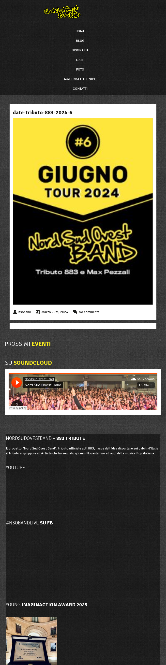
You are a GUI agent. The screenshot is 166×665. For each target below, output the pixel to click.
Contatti (80, 89)
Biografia (80, 50)
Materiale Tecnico (80, 79)
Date (80, 60)
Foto (80, 69)
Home (80, 31)
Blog (80, 41)
